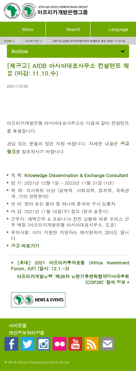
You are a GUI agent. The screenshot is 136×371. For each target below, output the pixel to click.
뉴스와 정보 (31, 41)
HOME (7, 41)
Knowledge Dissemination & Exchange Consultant (76, 175)
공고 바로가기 (25, 245)
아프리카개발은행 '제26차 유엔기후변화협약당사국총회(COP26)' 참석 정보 (73, 279)
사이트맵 (18, 325)
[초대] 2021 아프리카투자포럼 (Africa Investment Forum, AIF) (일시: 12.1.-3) (70, 265)
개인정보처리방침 (26, 332)
